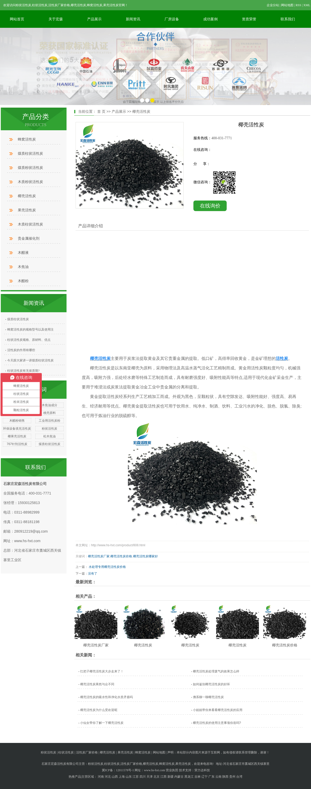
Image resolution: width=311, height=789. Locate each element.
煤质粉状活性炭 (30, 168)
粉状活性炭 (49, 428)
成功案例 (210, 19)
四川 (143, 776)
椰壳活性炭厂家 (99, 556)
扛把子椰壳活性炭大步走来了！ (102, 671)
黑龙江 (189, 776)
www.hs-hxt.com (27, 541)
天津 (149, 776)
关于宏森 (55, 19)
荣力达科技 (202, 770)
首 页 (101, 111)
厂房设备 (172, 19)
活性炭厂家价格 (87, 752)
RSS (298, 5)
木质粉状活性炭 (30, 182)
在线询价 (210, 206)
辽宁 (204, 776)
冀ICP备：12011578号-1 (118, 770)
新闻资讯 (133, 19)
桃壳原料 (49, 413)
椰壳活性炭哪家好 (145, 556)
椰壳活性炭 (27, 196)
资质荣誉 (249, 19)
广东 (211, 776)
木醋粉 (23, 281)
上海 (122, 776)
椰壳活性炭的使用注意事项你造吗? (217, 723)
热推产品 (75, 776)
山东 (129, 776)
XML (306, 5)
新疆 (170, 776)
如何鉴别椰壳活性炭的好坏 (211, 684)
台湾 (239, 776)
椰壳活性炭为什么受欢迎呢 (98, 710)
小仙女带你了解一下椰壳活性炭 (102, 723)
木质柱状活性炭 (30, 224)
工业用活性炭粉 (49, 420)
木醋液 (23, 252)
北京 (156, 776)
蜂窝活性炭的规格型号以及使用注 (30, 329)
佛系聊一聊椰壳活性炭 (208, 697)
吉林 (197, 776)
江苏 (136, 776)
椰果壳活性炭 (17, 436)
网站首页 (17, 19)
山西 (115, 776)
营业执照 (172, 770)
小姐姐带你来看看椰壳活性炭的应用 (217, 710)
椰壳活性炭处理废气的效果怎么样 (216, 671)
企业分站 (273, 5)
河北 (108, 776)
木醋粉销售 (17, 420)
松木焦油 (49, 436)
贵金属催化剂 (28, 238)
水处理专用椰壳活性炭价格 (107, 567)
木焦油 (23, 267)
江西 (163, 776)
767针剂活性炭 (17, 444)
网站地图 (287, 5)
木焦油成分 (49, 405)
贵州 (232, 776)
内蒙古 (179, 776)
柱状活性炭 (66, 752)
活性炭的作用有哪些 (21, 350)
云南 (218, 776)
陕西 (225, 776)
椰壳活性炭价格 (121, 556)
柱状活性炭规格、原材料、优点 (29, 340)
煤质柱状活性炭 (30, 153)
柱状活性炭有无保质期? (23, 370)
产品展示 (94, 19)
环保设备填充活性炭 (17, 428)
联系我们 (288, 19)
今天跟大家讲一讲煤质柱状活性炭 (30, 360)
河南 (101, 776)
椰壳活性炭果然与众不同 (97, 684)
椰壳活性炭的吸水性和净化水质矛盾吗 (106, 697)
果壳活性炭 (27, 210)
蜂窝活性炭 (27, 139)
